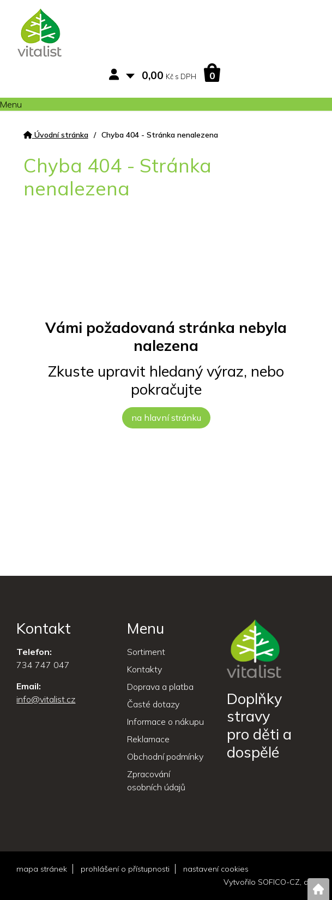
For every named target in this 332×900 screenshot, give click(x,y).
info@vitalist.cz (45, 699)
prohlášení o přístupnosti (125, 869)
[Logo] (39, 34)
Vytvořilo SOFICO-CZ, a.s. (270, 882)
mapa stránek (41, 869)
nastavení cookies (216, 869)
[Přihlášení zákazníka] (116, 75)
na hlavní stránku (166, 417)
